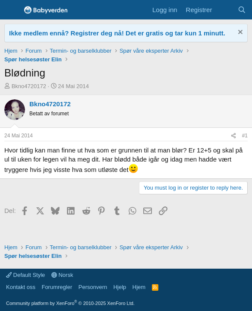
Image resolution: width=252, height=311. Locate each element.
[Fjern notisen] (239, 33)
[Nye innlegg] (224, 10)
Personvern (93, 287)
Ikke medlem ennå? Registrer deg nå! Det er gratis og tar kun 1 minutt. (117, 33)
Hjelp (119, 287)
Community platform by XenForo (70, 303)
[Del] (233, 136)
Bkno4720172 (29, 86)
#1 (245, 136)
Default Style (25, 275)
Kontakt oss (20, 287)
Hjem (138, 287)
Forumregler (56, 287)
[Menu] (12, 10)
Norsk (62, 275)
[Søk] (241, 10)
